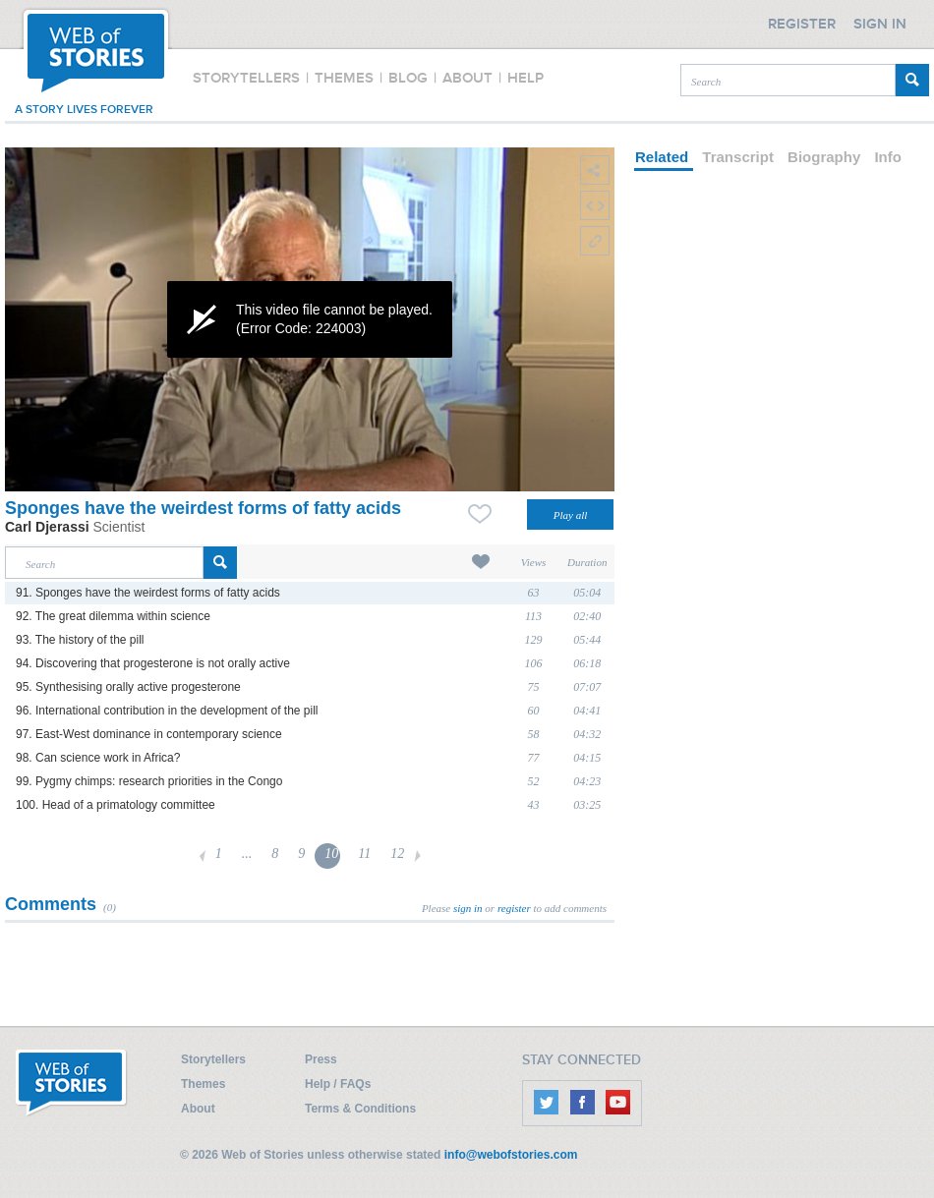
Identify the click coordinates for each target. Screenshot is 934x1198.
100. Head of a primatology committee (115, 805)
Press (321, 1059)
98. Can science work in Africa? (98, 758)
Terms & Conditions (360, 1108)
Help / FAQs (338, 1084)
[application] (309, 319)
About (198, 1108)
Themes (203, 1084)
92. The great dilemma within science (113, 616)
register (514, 908)
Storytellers (213, 1059)
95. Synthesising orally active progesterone (128, 687)
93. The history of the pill (80, 640)
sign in (468, 908)
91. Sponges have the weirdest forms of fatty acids (148, 592)
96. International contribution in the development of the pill (167, 710)
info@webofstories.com (511, 1155)
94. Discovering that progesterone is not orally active (153, 663)
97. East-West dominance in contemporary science (149, 734)
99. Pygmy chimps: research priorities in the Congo (149, 781)
